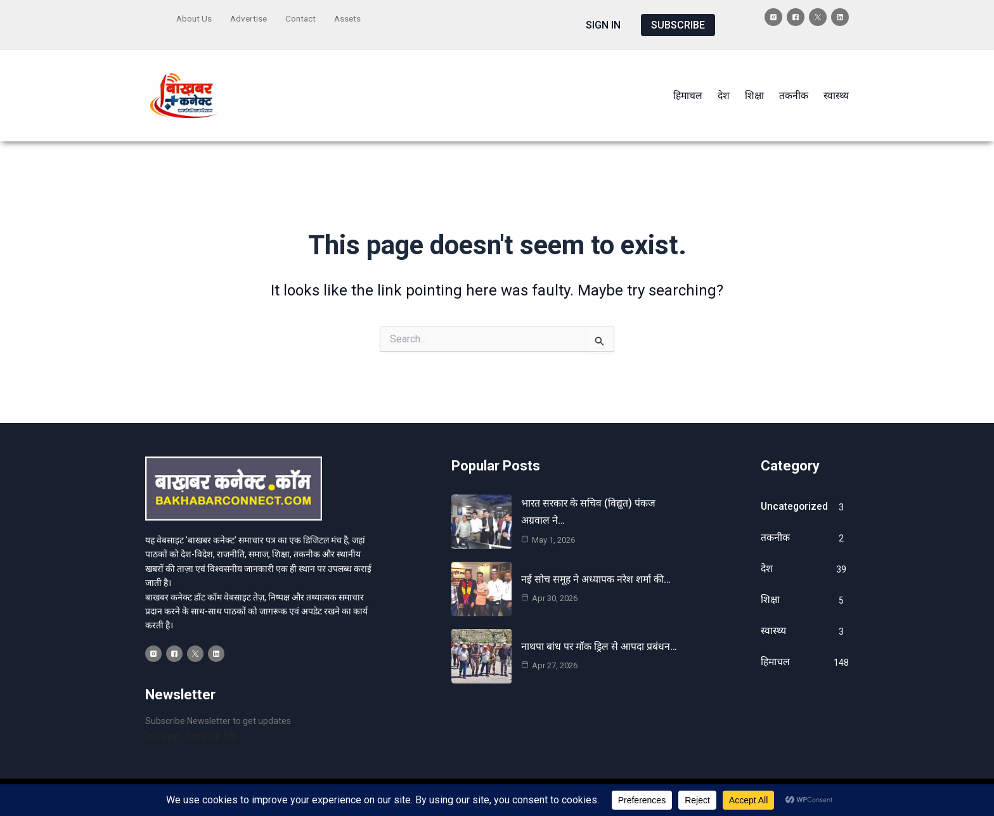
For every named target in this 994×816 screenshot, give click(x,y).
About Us (194, 17)
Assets (352, 17)
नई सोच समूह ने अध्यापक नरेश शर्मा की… (597, 570)
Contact (304, 17)
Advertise (250, 17)
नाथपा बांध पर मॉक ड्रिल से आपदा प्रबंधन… (600, 637)
